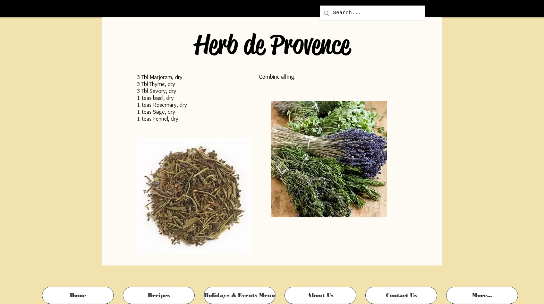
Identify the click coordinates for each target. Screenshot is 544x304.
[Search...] (371, 13)
